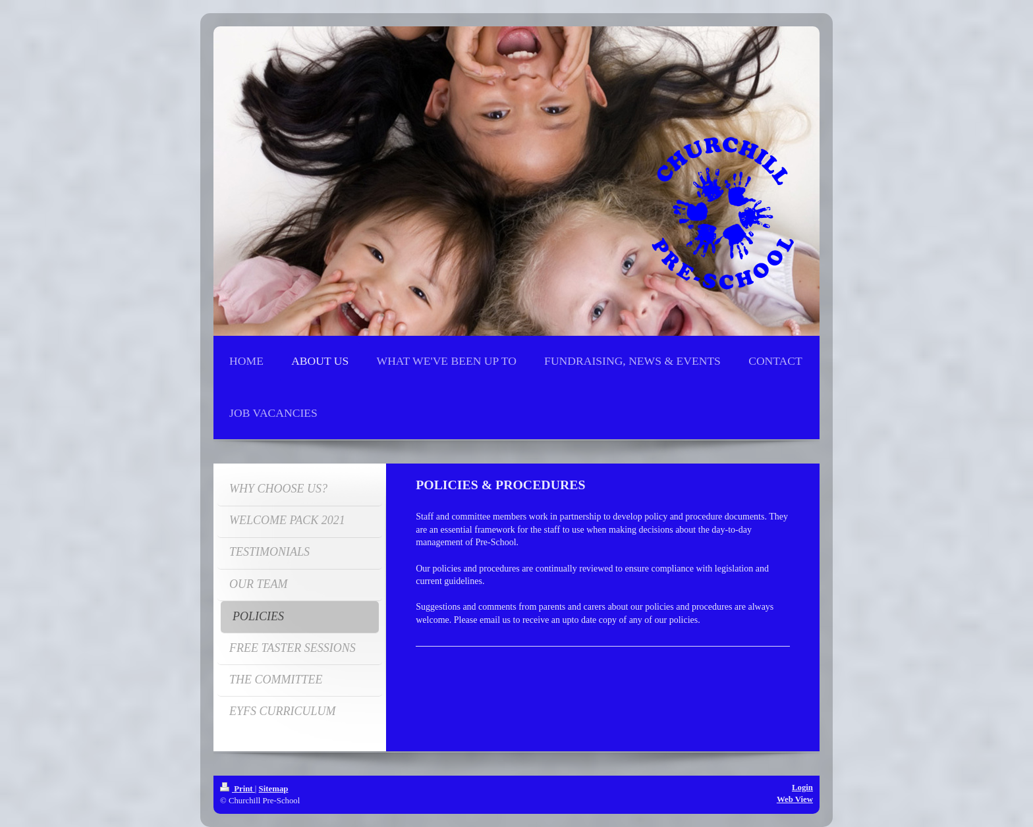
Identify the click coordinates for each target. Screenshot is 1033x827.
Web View (795, 799)
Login (802, 787)
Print (237, 788)
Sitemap (274, 788)
